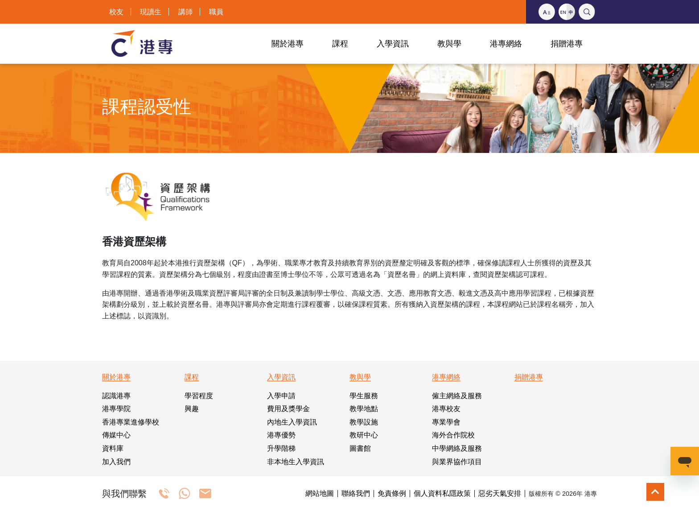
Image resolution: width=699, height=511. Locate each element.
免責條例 (392, 493)
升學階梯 (281, 448)
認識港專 (116, 396)
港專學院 (116, 408)
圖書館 (360, 448)
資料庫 (112, 448)
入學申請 (281, 396)
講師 (185, 12)
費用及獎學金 (288, 408)
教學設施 (364, 422)
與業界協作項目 (457, 462)
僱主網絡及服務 (457, 396)
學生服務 (364, 396)
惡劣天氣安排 (499, 493)
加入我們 (116, 462)
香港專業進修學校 (130, 422)
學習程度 (199, 396)
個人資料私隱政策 (442, 493)
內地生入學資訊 (292, 422)
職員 (216, 12)
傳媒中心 (116, 435)
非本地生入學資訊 (295, 462)
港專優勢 (281, 435)
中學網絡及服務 (457, 448)
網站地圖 (319, 493)
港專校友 (446, 408)
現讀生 (150, 12)
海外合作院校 (453, 435)
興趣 (192, 408)
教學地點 (364, 408)
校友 (116, 12)
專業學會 (446, 422)
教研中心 (364, 435)
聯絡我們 (355, 493)
